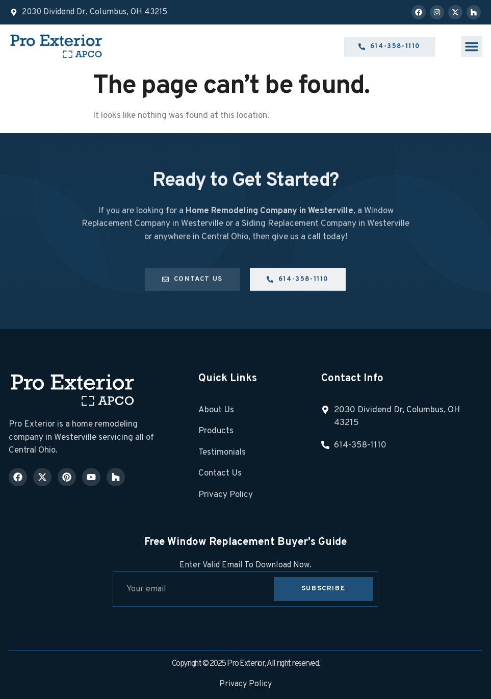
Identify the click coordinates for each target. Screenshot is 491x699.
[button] (471, 46)
